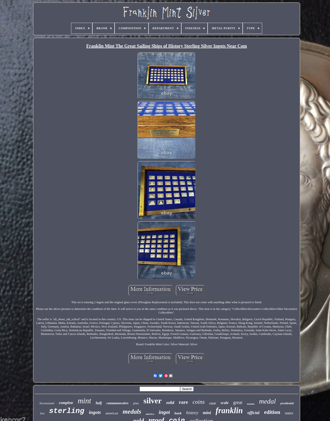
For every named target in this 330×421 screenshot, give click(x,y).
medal (267, 401)
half (99, 403)
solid (170, 402)
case (212, 403)
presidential (287, 403)
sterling (66, 411)
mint (84, 401)
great (237, 402)
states (289, 413)
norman (250, 404)
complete (66, 403)
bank (178, 413)
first (42, 413)
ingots (95, 412)
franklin (229, 410)
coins (198, 402)
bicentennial (46, 403)
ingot (164, 412)
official (254, 412)
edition (272, 412)
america (150, 414)
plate (136, 403)
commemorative (117, 403)
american (111, 413)
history (192, 412)
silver (152, 400)
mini (207, 412)
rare (183, 402)
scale (225, 403)
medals (132, 411)
